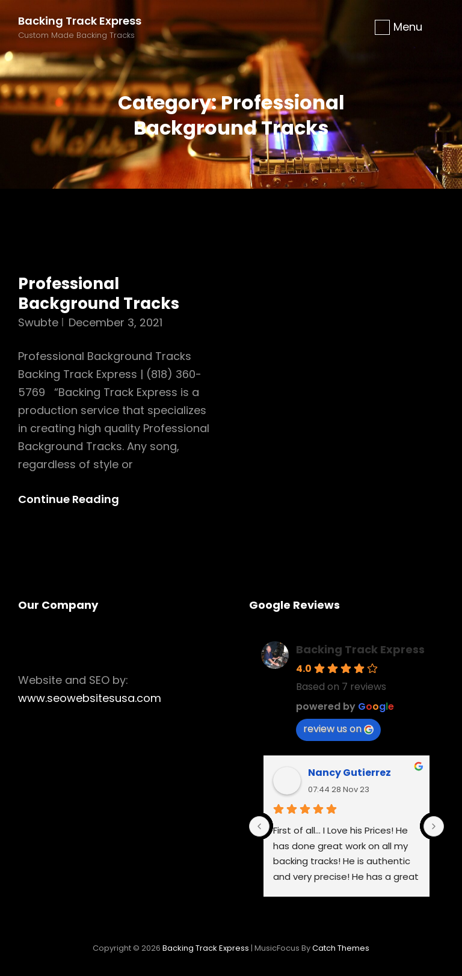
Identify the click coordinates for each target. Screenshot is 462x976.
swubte (38, 322)
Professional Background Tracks (98, 294)
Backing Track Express (79, 20)
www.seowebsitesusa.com (89, 698)
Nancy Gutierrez (349, 772)
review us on (338, 729)
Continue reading (78, 499)
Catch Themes (340, 948)
